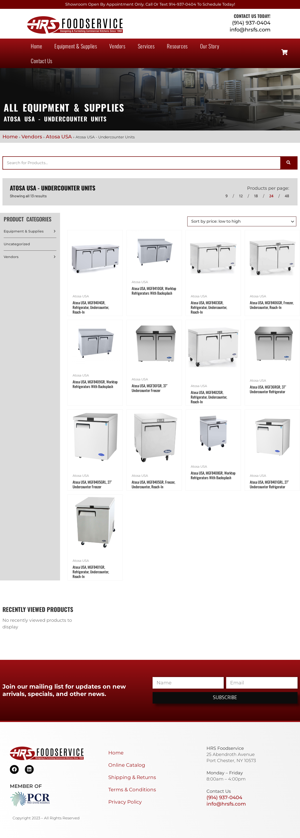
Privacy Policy (125, 802)
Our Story (209, 46)
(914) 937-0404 (251, 23)
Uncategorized (17, 244)
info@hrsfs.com (250, 30)
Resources (177, 46)
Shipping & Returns (132, 777)
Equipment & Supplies (75, 46)
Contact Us (41, 61)
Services (146, 46)
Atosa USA (59, 137)
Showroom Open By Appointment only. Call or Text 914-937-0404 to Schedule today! (150, 4)
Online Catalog (126, 765)
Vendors (117, 46)
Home (36, 46)
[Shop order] (241, 221)
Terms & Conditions (132, 790)
